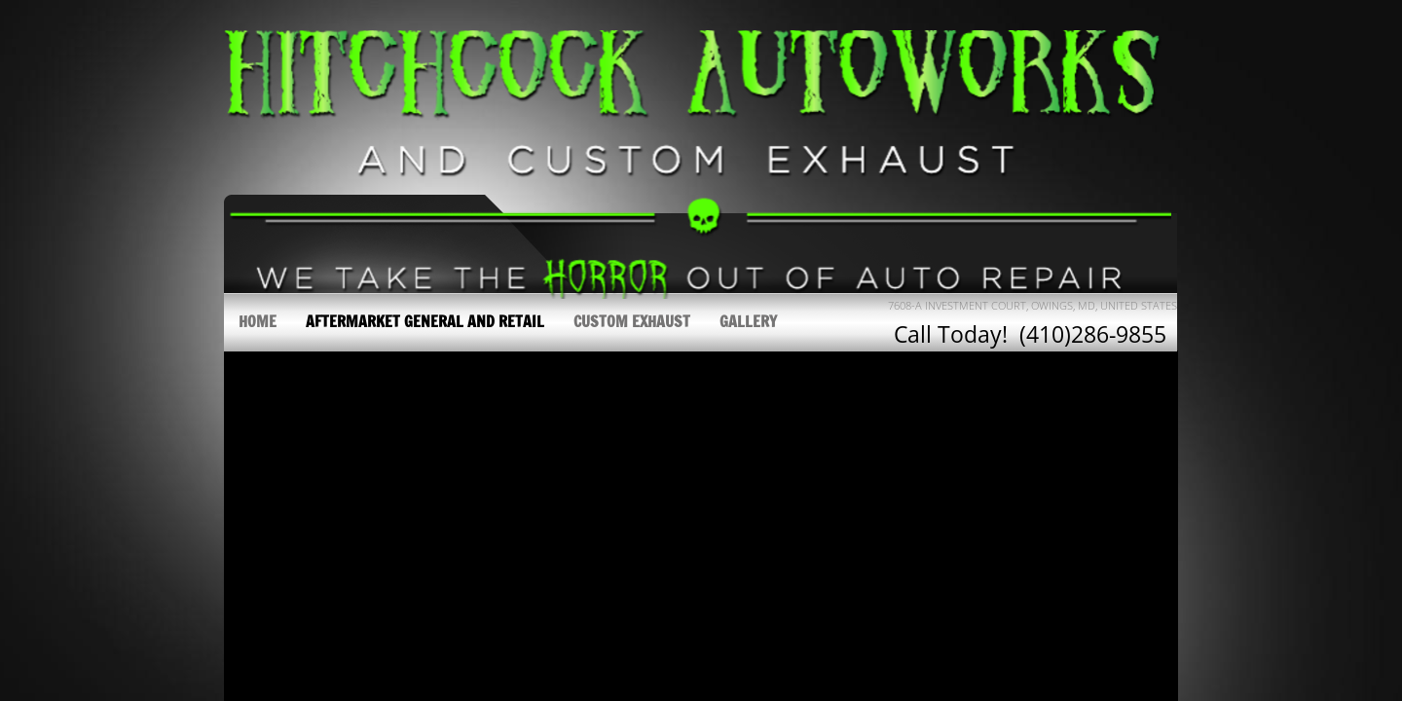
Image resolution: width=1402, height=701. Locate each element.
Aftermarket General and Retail (425, 321)
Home (258, 321)
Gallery (748, 321)
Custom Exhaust (631, 321)
